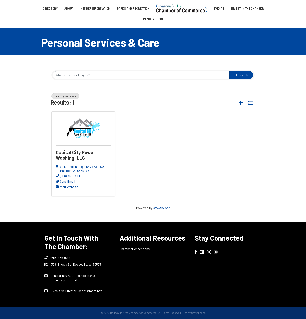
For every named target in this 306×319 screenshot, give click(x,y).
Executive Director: (64, 291)
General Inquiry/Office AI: (73, 275)
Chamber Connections (135, 249)
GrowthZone (161, 208)
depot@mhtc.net (90, 291)
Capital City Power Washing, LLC (75, 155)
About (69, 8)
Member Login (153, 19)
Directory (50, 8)
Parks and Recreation (133, 8)
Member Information (95, 8)
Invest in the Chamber (247, 8)
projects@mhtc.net (64, 280)
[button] (241, 103)
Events (219, 8)
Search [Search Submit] (241, 75)
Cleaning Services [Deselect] (65, 96)
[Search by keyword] (141, 75)
